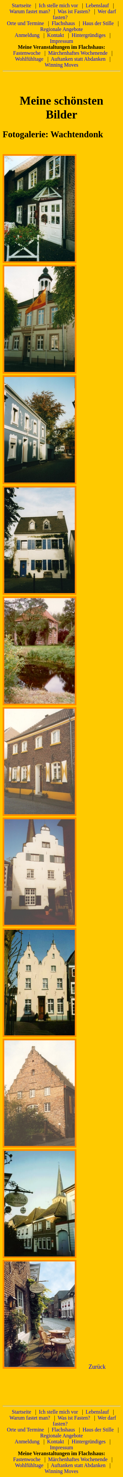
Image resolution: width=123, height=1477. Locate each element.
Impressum (61, 41)
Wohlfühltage (29, 59)
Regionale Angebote (61, 29)
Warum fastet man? (30, 11)
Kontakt (56, 35)
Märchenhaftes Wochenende (78, 53)
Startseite (21, 5)
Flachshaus (63, 23)
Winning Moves (61, 65)
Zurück (97, 1366)
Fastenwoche (26, 53)
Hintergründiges (88, 35)
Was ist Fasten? (74, 11)
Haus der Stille (98, 23)
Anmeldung (27, 35)
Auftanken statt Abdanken (78, 59)
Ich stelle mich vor (58, 5)
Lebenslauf (97, 5)
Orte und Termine (25, 23)
